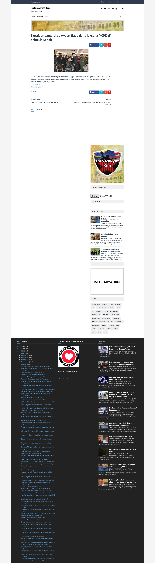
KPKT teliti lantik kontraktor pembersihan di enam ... (38, 475)
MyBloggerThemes (57, 560)
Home (117, 2)
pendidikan (132, 210)
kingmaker (129, 203)
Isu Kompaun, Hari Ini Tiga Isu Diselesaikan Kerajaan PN (120, 312)
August (24, 252)
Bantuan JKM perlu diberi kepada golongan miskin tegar (37, 336)
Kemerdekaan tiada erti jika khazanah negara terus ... (38, 306)
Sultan (129, 217)
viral (113, 220)
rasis (131, 213)
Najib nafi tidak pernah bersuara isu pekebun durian (38, 277)
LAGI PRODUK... (63, 267)
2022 (21, 237)
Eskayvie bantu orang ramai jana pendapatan (36, 410)
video (107, 220)
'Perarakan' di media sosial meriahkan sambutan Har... (36, 332)
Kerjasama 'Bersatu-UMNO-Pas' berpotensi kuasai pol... (38, 394)
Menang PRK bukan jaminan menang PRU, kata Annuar (36, 452)
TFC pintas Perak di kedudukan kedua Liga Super (37, 470)
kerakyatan (128, 199)
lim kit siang (120, 206)
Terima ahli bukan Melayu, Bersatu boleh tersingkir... (38, 464)
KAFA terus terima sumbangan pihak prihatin (36, 254)
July (22, 549)
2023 (21, 235)
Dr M (112, 196)
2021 (21, 239)
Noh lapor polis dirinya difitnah (31, 375)
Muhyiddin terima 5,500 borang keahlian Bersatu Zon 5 (37, 427)
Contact (133, 2)
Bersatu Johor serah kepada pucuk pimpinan (35, 377)
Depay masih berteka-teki (29, 524)
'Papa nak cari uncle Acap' (29, 493)
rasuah (107, 217)
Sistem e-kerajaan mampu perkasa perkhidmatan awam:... (37, 390)
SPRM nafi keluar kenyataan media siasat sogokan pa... (37, 398)
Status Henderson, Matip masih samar (33, 313)
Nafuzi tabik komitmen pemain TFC (32, 449)
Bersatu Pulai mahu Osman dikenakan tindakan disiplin (36, 328)
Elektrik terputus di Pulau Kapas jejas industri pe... (37, 311)
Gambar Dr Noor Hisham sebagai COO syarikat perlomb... (36, 270)
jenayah (112, 199)
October (24, 248)
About (125, 2)
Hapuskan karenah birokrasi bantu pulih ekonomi (37, 536)
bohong (119, 193)
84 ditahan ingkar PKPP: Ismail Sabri (33, 406)
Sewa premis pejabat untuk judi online (33, 309)
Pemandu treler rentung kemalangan (33, 495)
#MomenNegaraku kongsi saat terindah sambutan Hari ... (37, 456)
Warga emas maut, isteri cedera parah (33, 483)
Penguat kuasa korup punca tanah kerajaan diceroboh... (35, 283)
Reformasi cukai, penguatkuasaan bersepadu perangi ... (36, 293)
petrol (117, 213)
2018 (21, 554)
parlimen (116, 210)
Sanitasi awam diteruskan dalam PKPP (33, 286)
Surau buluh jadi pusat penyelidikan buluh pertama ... (37, 531)
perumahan (109, 213)
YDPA (119, 220)
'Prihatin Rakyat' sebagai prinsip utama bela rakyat (37, 352)
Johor (119, 199)
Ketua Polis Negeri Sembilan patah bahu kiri (35, 265)
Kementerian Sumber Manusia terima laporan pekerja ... (36, 514)
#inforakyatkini (23, 88)
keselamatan (109, 203)
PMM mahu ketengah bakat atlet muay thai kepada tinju (38, 479)
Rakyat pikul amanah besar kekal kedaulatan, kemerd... (35, 365)
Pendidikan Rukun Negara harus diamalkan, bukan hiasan (37, 257)
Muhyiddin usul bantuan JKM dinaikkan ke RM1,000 (38, 401)
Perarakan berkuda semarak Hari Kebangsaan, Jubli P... (38, 421)
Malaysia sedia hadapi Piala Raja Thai (33, 528)
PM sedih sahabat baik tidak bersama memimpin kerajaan (37, 486)
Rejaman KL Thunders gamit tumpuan (33, 526)
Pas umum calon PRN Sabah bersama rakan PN (36, 280)
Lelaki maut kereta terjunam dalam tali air (34, 387)
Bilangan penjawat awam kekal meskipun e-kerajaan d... (38, 440)
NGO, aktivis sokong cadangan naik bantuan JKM (37, 290)
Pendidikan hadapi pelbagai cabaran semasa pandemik (35, 371)
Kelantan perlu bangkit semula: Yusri (33, 424)
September (25, 250)
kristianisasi (109, 206)
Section (26, 16)
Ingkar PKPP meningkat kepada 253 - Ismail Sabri (37, 296)
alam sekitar (109, 193)
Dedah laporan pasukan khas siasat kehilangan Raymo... (36, 444)
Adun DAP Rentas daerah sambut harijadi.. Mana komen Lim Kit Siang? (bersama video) (122, 283)
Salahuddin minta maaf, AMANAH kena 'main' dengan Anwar (122, 236)
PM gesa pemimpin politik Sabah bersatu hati (36, 472)
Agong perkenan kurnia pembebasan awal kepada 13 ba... (37, 316)
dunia (118, 196)
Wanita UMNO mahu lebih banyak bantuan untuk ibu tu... (37, 320)
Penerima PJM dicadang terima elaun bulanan (36, 379)
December (25, 244)
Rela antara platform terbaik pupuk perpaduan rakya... (36, 504)
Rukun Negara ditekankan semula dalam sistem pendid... (36, 413)
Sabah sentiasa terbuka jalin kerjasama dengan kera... (36, 302)
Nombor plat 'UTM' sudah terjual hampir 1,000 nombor (36, 361)
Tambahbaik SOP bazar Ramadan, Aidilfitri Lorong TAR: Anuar (122, 354)
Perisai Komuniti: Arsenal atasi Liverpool (34, 468)
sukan (122, 217)
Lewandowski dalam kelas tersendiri (33, 261)
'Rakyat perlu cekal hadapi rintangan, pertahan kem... (36, 436)
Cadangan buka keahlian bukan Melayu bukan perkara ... (36, 544)
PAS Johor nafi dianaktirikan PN (31, 404)
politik (125, 213)
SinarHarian (21, 85)
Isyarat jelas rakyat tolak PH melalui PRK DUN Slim (37, 368)
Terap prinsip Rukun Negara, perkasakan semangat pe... (38, 508)
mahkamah (130, 206)
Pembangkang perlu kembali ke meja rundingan (36, 408)
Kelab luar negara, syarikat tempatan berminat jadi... (38, 381)
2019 (21, 551)
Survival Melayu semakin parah (31, 341)
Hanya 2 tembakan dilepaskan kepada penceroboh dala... (37, 324)
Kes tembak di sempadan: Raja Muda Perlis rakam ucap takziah (121, 251)
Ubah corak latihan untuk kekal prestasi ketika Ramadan (125, 107)
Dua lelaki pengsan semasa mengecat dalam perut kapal (37, 355)
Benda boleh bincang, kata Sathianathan (34, 348)
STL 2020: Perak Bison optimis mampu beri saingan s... (38, 344)
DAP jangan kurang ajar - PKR (120, 325)
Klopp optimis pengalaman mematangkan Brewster (38, 431)
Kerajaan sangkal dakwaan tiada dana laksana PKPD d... (38, 384)
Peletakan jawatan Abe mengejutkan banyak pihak (38, 541)
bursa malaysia (129, 193)
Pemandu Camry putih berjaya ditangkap (34, 267)
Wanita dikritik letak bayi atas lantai (32, 539)
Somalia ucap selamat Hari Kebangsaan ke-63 (36, 466)
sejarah (115, 217)
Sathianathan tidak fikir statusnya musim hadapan (37, 447)
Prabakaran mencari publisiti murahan (33, 288)
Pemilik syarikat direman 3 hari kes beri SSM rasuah (38, 501)
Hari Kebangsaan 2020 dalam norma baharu (35, 339)
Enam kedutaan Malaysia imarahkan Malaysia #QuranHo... (35, 498)
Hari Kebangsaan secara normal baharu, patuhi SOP (38, 459)
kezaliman (119, 203)
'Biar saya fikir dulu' (27, 521)
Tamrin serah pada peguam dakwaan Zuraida (35, 547)
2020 (21, 241)
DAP (106, 196)
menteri (108, 210)
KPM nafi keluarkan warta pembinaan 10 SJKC (36, 511)
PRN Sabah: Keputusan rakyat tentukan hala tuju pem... (37, 490)
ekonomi (125, 196)
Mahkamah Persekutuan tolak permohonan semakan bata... (35, 518)
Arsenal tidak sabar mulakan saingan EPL (34, 433)
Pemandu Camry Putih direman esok (33, 263)
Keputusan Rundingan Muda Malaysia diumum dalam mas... (36, 274)
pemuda (124, 210)
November (25, 246)
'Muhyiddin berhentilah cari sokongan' (33, 461)
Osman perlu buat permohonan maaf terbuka (36, 358)
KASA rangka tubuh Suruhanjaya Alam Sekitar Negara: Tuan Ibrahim (122, 369)
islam (132, 196)
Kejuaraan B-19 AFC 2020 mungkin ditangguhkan (37, 350)
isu (106, 199)
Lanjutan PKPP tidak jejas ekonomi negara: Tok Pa (37, 534)
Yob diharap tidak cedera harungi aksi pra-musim (124, 139)
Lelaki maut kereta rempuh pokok (32, 299)
